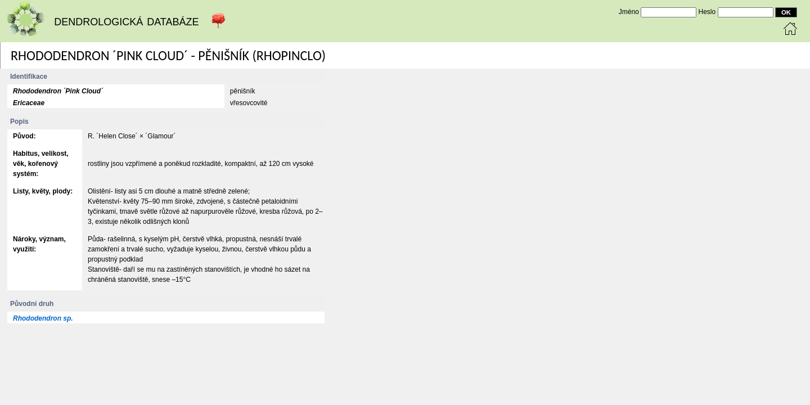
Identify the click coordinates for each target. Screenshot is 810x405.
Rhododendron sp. (43, 318)
